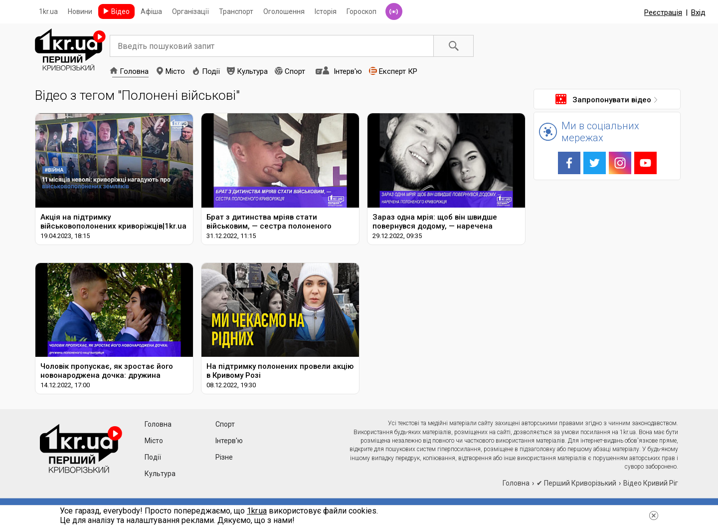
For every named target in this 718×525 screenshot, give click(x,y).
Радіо (393, 11)
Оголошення (284, 11)
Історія (326, 11)
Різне (224, 457)
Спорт (295, 71)
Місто (175, 71)
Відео (120, 11)
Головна (134, 71)
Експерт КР (398, 71)
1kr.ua (48, 11)
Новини (80, 11)
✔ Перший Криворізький (576, 483)
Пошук (454, 46)
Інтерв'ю (348, 71)
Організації (190, 11)
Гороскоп (361, 11)
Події (211, 71)
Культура (252, 71)
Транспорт (236, 11)
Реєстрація (663, 12)
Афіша (151, 11)
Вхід (698, 12)
